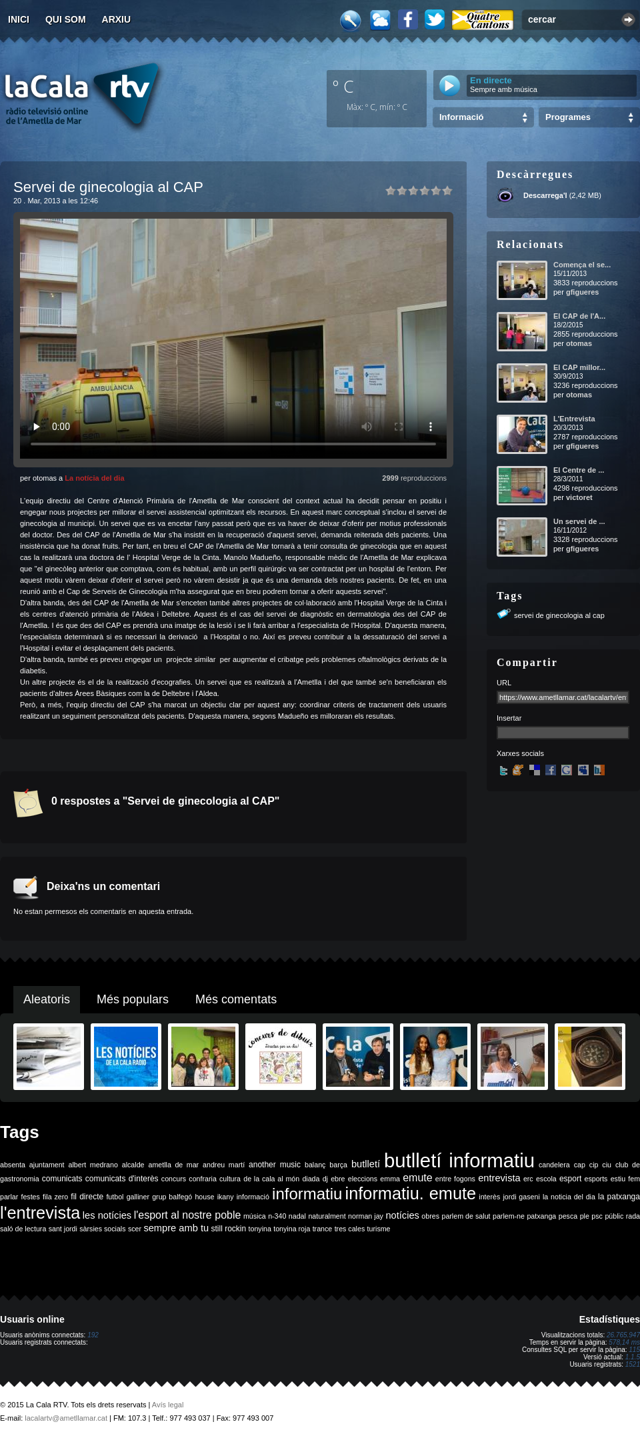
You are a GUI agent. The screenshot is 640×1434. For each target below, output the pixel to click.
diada (310, 1179)
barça (338, 1165)
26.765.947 (623, 1335)
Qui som (65, 19)
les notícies (107, 1215)
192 (93, 1335)
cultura (230, 1179)
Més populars (133, 999)
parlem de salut (465, 1216)
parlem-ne (509, 1216)
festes (30, 1197)
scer (134, 1229)
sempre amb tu (176, 1228)
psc (597, 1216)
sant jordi (63, 1229)
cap (579, 1165)
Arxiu (116, 19)
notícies (402, 1215)
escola (546, 1179)
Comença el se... (582, 265)
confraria (202, 1179)
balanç (315, 1165)
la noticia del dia (569, 1197)
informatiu (307, 1194)
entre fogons (455, 1179)
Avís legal (168, 1405)
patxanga (541, 1216)
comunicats (62, 1178)
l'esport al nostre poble (187, 1215)
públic (614, 1216)
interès (489, 1197)
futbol (114, 1197)
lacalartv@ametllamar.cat (66, 1418)
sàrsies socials (102, 1229)
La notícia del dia (94, 478)
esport (570, 1178)
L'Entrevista (574, 419)
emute (417, 1177)
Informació (461, 117)
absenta (12, 1165)
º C (343, 86)
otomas (579, 343)
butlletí (365, 1164)
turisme (379, 1229)
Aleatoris (46, 999)
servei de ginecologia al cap (559, 615)
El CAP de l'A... (579, 316)
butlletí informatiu (459, 1160)
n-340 (277, 1216)
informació (253, 1197)
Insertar (509, 718)
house (204, 1197)
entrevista (499, 1178)
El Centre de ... (578, 470)
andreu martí (224, 1165)
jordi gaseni (521, 1197)
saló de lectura (23, 1229)
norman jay (365, 1216)
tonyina (260, 1229)
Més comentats (236, 999)
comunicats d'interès (122, 1178)
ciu (606, 1165)
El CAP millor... (579, 367)
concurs (173, 1179)
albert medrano (93, 1165)
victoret (579, 497)
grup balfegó (172, 1197)
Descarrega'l (545, 195)
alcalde (133, 1165)
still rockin (228, 1228)
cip (594, 1165)
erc (528, 1179)
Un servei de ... (579, 521)
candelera (554, 1165)
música (254, 1216)
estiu (618, 1179)
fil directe (87, 1196)
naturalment (326, 1216)
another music (275, 1164)
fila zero (55, 1197)
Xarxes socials (520, 753)
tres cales (350, 1229)
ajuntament (47, 1165)
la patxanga (619, 1196)
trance (323, 1229)
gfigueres (582, 292)
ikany (225, 1197)
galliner (138, 1197)
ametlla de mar (173, 1165)
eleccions (362, 1179)
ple (584, 1216)
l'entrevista (40, 1212)
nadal (297, 1216)
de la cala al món (271, 1179)
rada (633, 1216)
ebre (338, 1179)
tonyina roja (291, 1229)
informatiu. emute (411, 1193)
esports (595, 1179)
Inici (18, 19)
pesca (568, 1216)
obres (430, 1216)
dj (325, 1179)
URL (504, 683)
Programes (568, 117)
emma (390, 1179)
